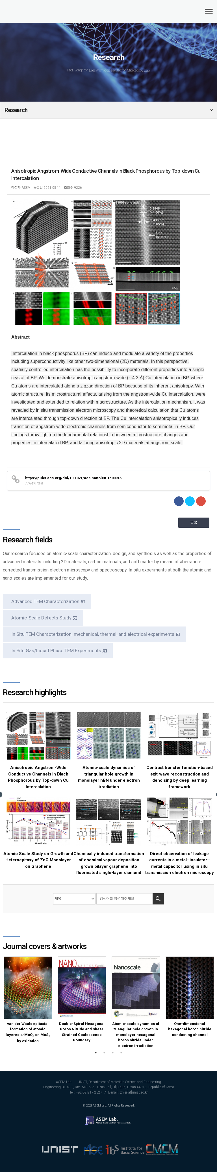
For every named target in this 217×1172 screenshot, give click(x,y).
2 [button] (104, 1052)
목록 (194, 522)
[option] (38, 791)
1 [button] (96, 1052)
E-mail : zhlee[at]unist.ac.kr (128, 1092)
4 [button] (121, 1052)
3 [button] (113, 1052)
